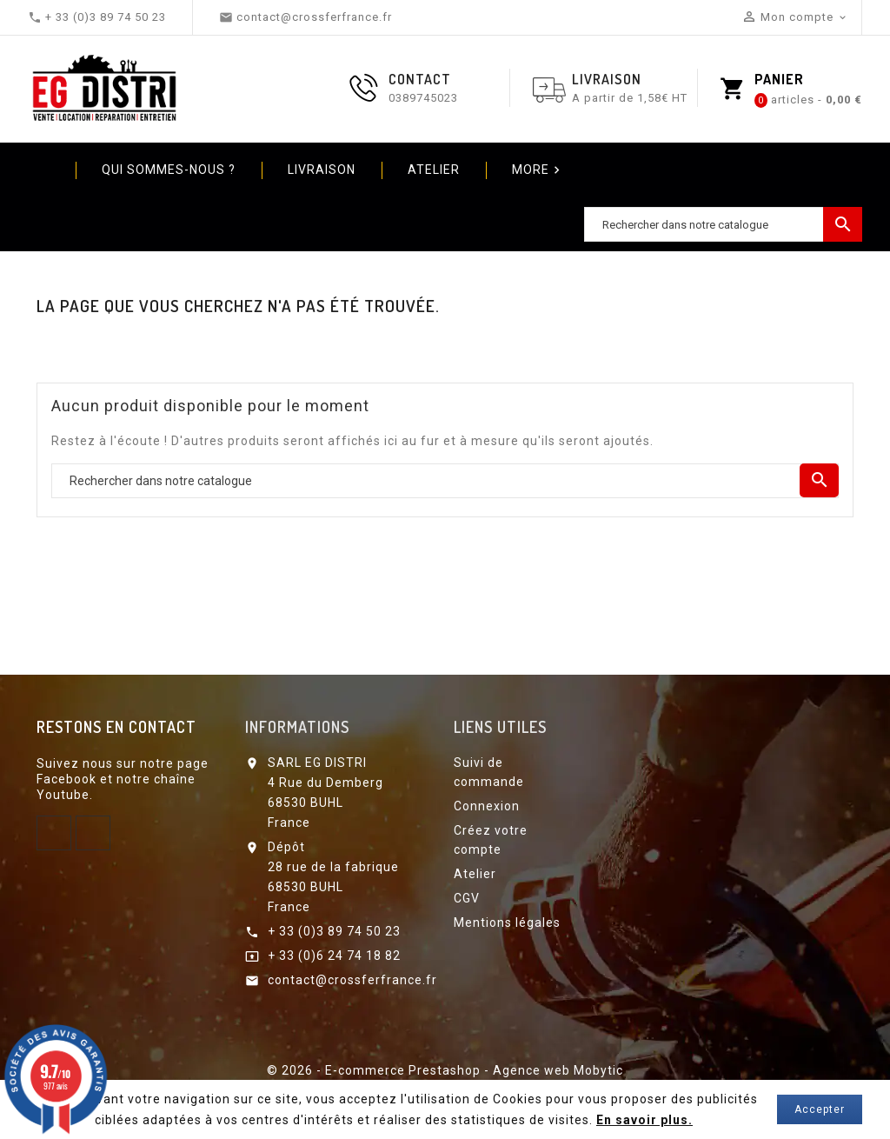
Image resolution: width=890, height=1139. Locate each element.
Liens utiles (500, 727)
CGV (467, 898)
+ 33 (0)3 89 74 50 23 (334, 931)
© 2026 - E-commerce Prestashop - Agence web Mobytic (445, 1070)
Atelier (434, 170)
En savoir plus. (644, 1120)
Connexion (487, 806)
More (538, 170)
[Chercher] (723, 224)
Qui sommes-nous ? (169, 170)
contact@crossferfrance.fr (352, 980)
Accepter (819, 1109)
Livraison (321, 170)
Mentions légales (507, 922)
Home (45, 169)
